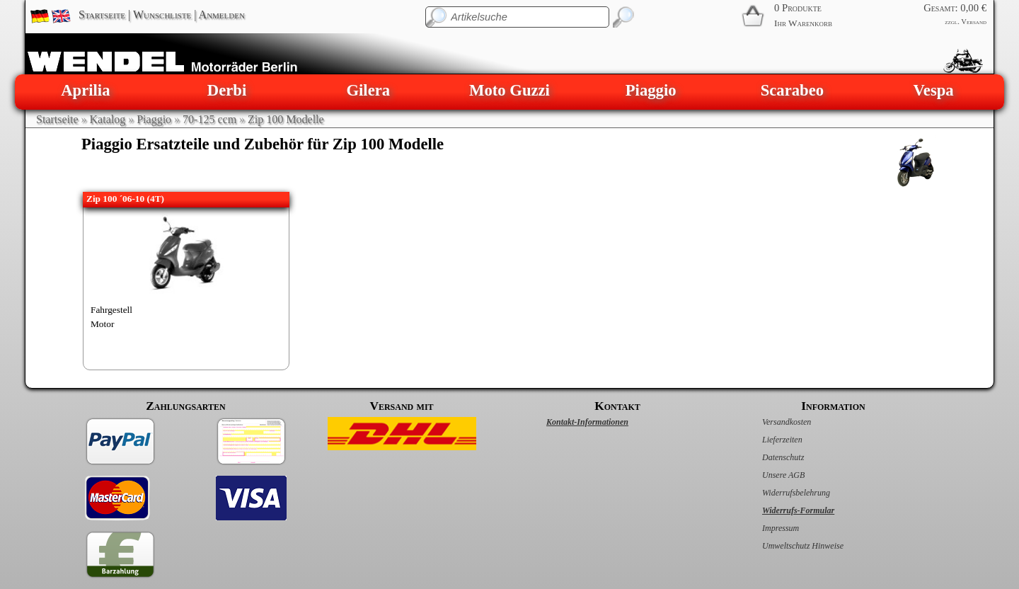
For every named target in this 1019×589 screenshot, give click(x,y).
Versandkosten (771, 422)
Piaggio (651, 90)
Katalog (108, 119)
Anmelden (222, 14)
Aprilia (85, 90)
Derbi (226, 90)
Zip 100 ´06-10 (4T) (125, 198)
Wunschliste (162, 14)
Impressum (765, 528)
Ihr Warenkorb (803, 23)
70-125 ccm (209, 119)
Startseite (102, 14)
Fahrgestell (111, 309)
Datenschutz (768, 457)
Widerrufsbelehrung (781, 493)
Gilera (368, 90)
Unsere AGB (768, 475)
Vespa (934, 90)
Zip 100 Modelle (286, 119)
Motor (102, 324)
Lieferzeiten (767, 440)
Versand (973, 21)
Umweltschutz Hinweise (788, 546)
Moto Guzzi (509, 90)
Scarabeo (792, 90)
